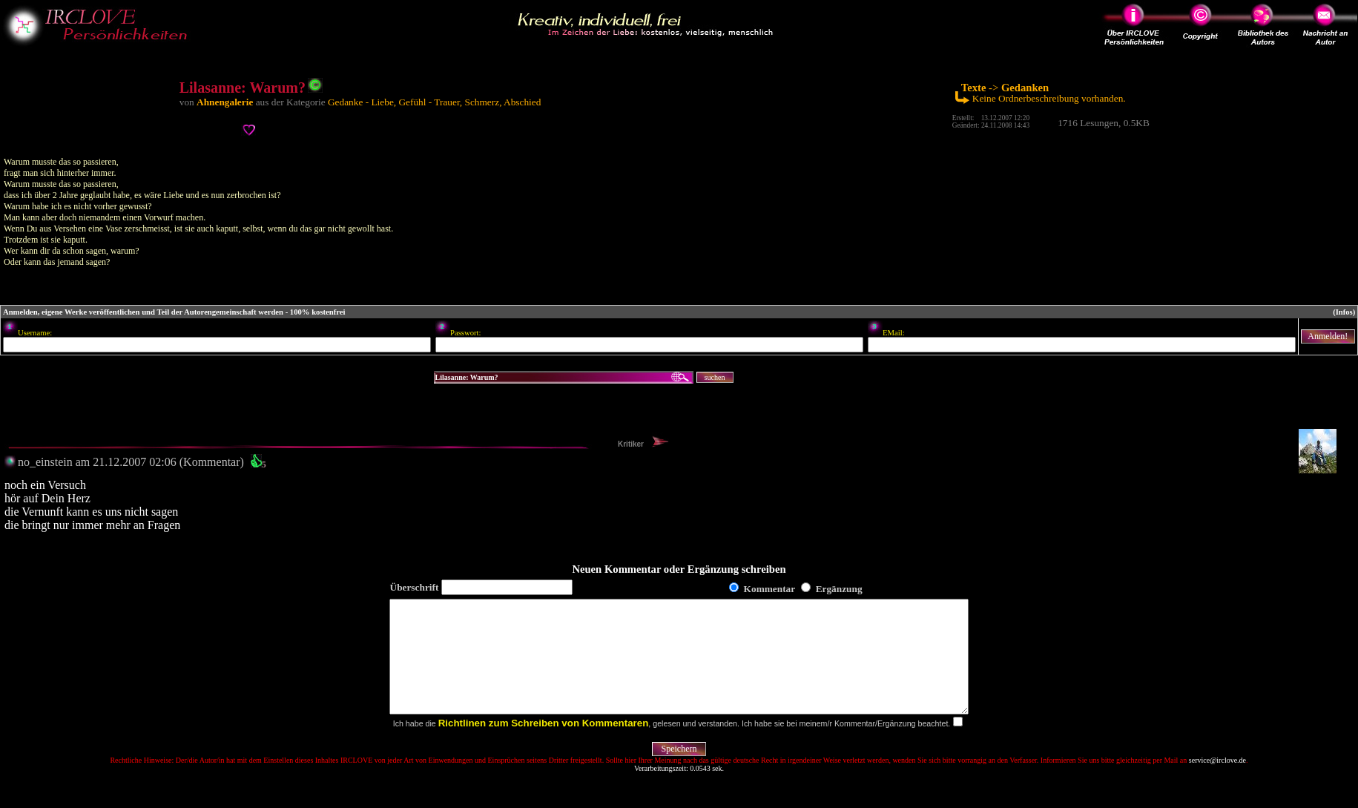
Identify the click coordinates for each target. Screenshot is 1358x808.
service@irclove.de (1217, 782)
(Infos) (1344, 312)
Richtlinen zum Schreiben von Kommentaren (543, 745)
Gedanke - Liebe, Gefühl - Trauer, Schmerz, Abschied (434, 102)
